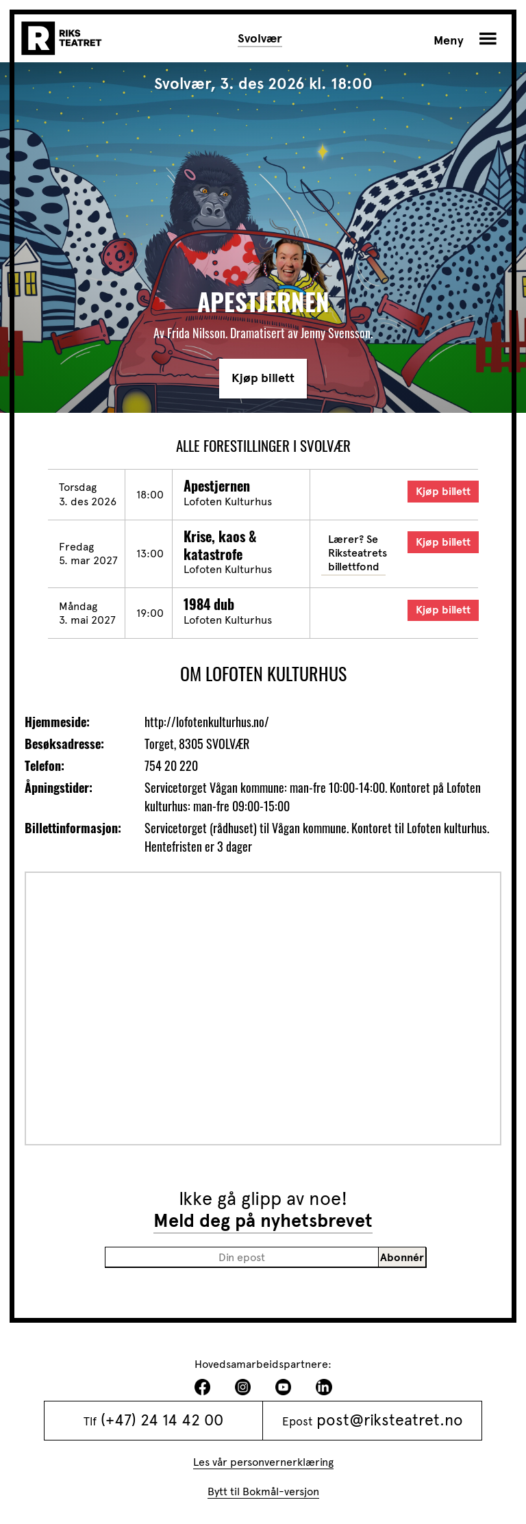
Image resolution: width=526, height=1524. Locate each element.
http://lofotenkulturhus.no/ (207, 722)
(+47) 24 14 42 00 (162, 1420)
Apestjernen (217, 485)
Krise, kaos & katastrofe (220, 544)
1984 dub (209, 604)
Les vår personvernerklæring (263, 1462)
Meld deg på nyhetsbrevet (263, 1220)
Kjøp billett (263, 377)
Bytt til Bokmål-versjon (263, 1491)
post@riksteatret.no (389, 1420)
